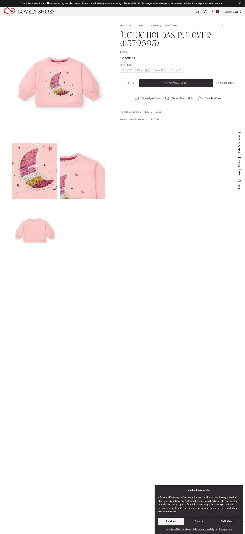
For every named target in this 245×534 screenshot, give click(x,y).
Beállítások (227, 521)
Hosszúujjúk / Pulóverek (164, 25)
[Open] (233, 11)
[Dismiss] (240, 3)
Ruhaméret (126, 65)
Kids (132, 25)
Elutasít (199, 521)
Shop (123, 25)
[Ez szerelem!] (225, 83)
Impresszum (225, 529)
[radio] (127, 70)
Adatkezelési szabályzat (178, 529)
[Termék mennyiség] (128, 83)
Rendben (171, 521)
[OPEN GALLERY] (58, 82)
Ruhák (142, 25)
